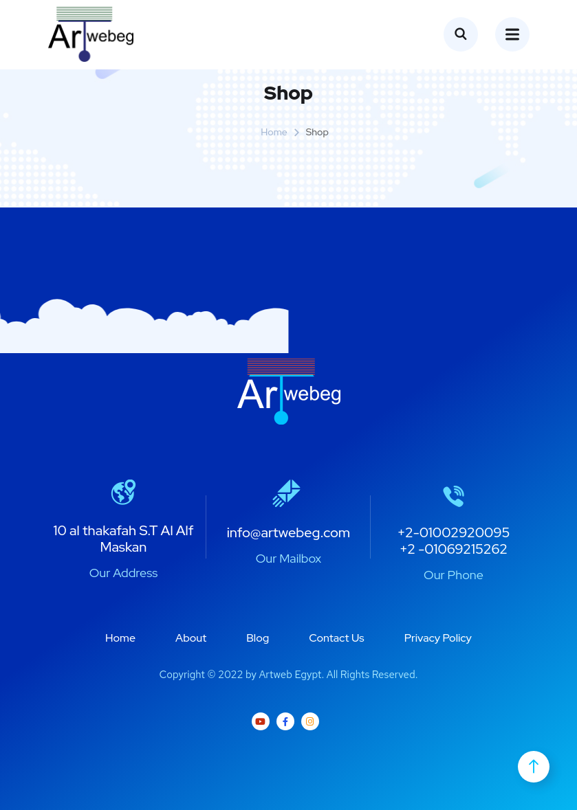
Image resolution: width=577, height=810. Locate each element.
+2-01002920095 (453, 532)
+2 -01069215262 (454, 549)
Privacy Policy (438, 638)
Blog (257, 638)
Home (274, 132)
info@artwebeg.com (289, 532)
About (190, 638)
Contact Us (336, 638)
